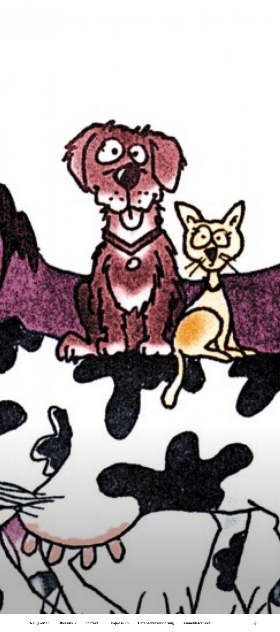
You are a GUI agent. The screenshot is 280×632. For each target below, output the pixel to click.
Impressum (120, 623)
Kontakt (94, 623)
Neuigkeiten (39, 623)
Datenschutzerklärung (156, 623)
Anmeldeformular (197, 623)
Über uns (68, 623)
